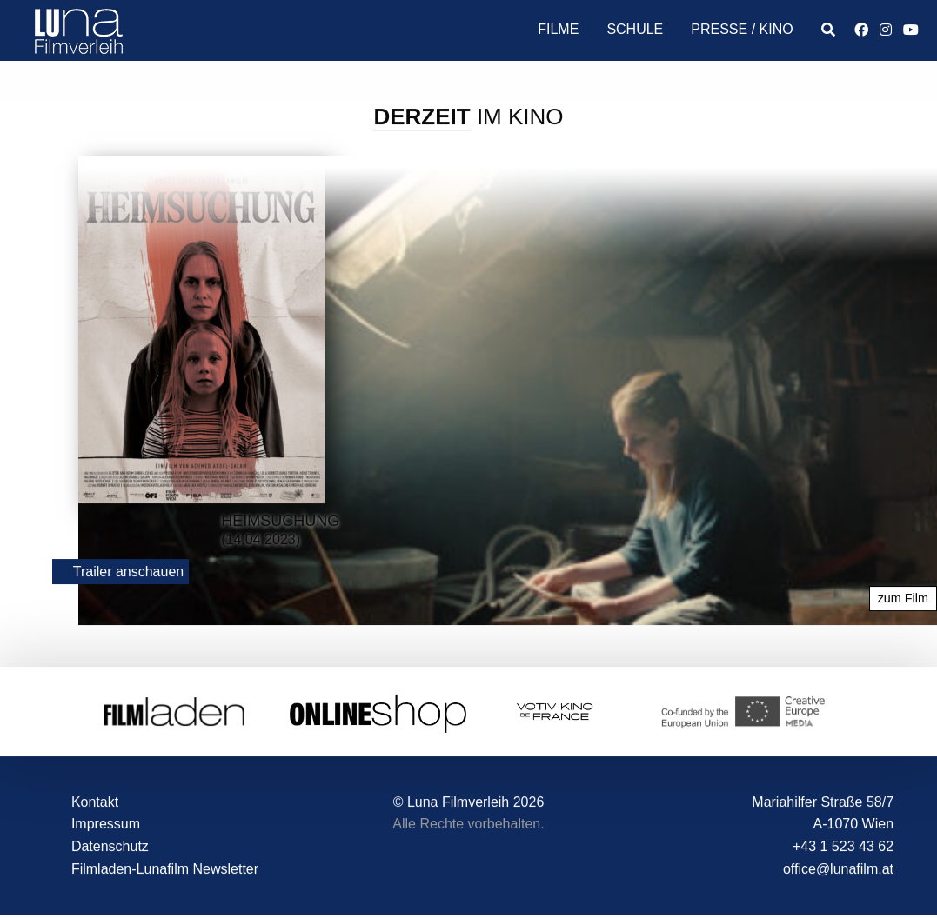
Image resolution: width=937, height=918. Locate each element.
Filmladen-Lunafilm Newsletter (164, 868)
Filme (558, 29)
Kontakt (94, 802)
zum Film (903, 599)
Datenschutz (110, 846)
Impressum (105, 824)
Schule (634, 29)
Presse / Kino (742, 29)
